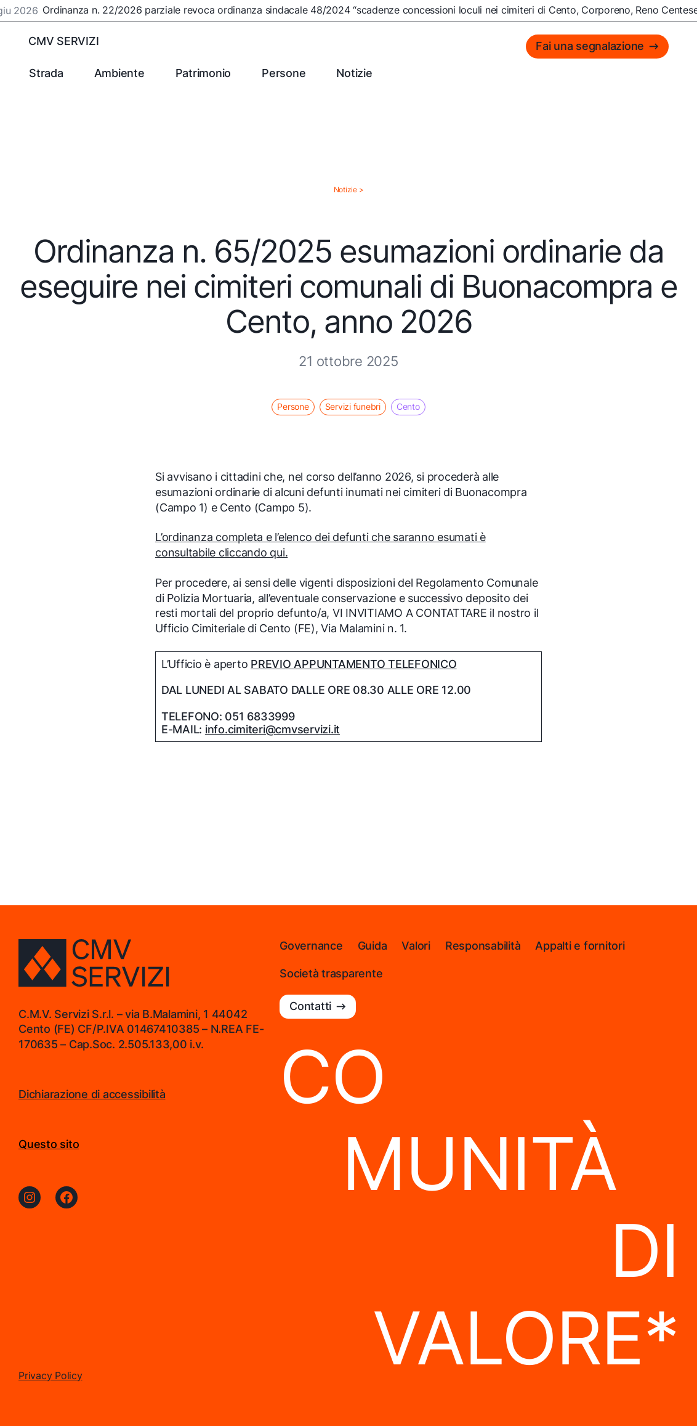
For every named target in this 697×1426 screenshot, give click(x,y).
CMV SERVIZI (63, 41)
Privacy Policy (50, 1376)
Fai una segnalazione (590, 45)
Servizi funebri (353, 406)
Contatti (310, 1006)
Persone (292, 406)
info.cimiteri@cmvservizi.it (272, 729)
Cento (408, 406)
